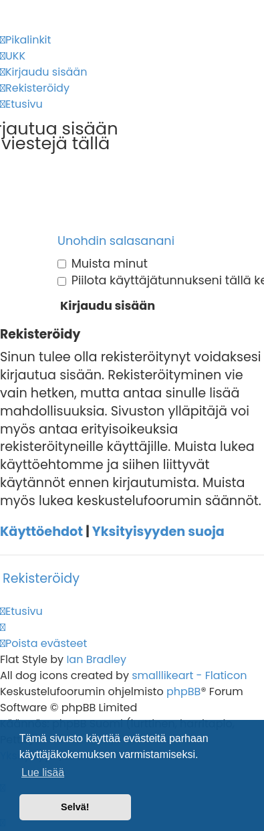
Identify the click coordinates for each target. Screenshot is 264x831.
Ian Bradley (96, 659)
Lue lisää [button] (42, 772)
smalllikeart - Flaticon (189, 675)
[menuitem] (12, 56)
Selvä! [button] (75, 807)
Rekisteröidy (41, 578)
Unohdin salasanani (115, 241)
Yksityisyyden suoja (158, 532)
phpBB (183, 691)
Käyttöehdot (41, 532)
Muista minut (102, 264)
